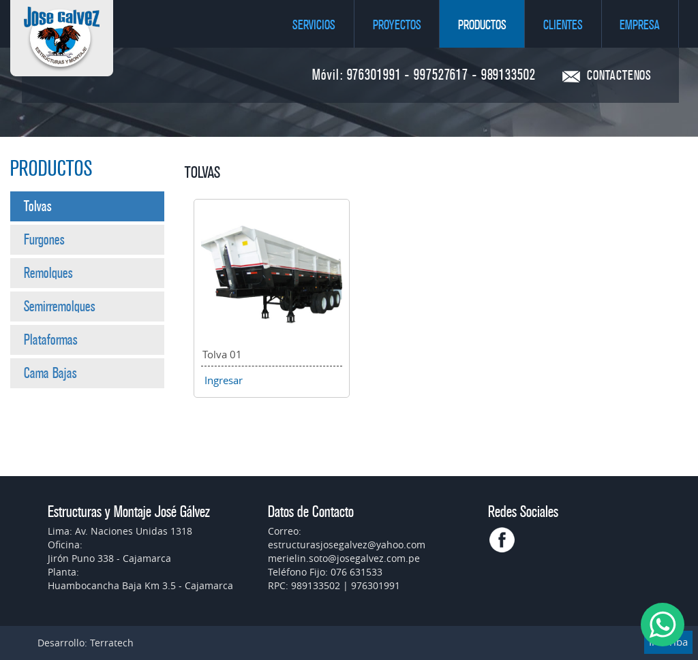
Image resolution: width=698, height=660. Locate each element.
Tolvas (38, 206)
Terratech (112, 642)
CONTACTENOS (619, 75)
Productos (482, 25)
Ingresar (223, 380)
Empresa (640, 25)
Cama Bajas (50, 373)
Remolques (48, 273)
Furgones (44, 239)
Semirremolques (59, 306)
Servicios (313, 25)
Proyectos (397, 25)
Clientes (563, 25)
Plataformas (51, 339)
